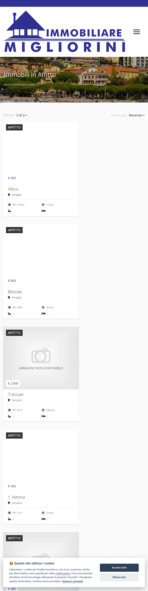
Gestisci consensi (72, 581)
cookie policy (62, 573)
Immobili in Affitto (26, 84)
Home (8, 84)
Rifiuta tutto (119, 577)
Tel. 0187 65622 (15, 555)
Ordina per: (119, 115)
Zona (83, 463)
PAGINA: (9, 115)
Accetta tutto (119, 567)
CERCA (37, 492)
